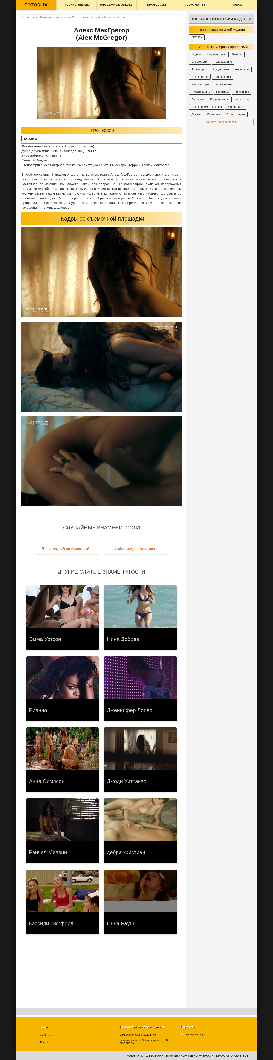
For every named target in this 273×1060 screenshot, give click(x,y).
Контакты (46, 1042)
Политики (222, 91)
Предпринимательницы (207, 106)
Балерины (214, 114)
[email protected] (194, 1034)
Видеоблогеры (219, 99)
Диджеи (197, 114)
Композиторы (200, 84)
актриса (30, 138)
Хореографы (236, 106)
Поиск (237, 4)
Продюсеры (221, 69)
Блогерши (198, 99)
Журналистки (223, 84)
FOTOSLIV (36, 5)
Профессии (156, 4)
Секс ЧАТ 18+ (196, 4)
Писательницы (201, 91)
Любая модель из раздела (136, 549)
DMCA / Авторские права (233, 1055)
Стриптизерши (235, 114)
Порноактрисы (216, 54)
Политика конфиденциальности (189, 1055)
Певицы (237, 54)
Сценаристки (200, 76)
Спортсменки (200, 61)
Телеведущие (223, 61)
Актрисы (197, 37)
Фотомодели (200, 69)
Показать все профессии (221, 121)
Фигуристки (242, 99)
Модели (197, 54)
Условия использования (145, 1055)
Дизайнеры (241, 91)
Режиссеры (242, 69)
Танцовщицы (222, 76)
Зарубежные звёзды (116, 4)
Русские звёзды (76, 4)
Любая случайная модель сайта (67, 549)
